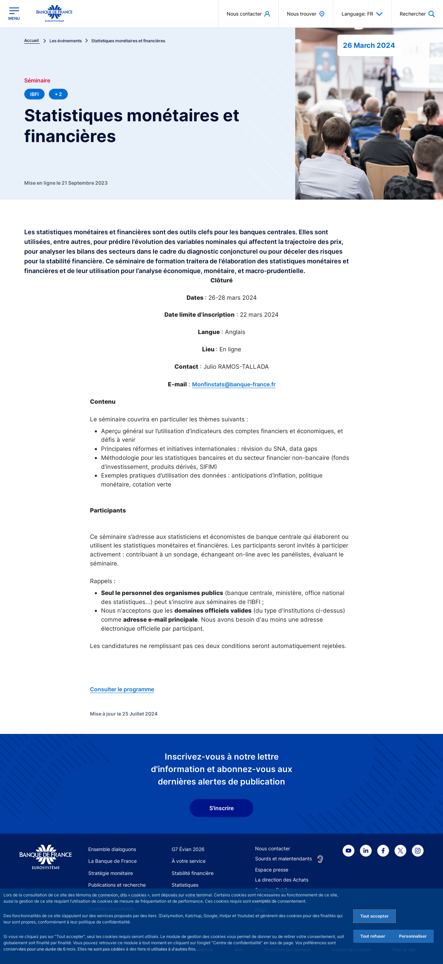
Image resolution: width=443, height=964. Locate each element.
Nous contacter (272, 848)
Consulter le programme (122, 689)
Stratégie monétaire (110, 873)
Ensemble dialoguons (112, 849)
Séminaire (37, 80)
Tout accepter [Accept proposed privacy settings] (374, 916)
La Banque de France (112, 861)
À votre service (189, 861)
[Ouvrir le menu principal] (14, 13)
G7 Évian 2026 (188, 849)
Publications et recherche (117, 885)
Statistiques (185, 885)
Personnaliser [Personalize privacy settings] (413, 936)
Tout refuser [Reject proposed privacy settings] (372, 936)
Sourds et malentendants (283, 858)
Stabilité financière (193, 873)
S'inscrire (221, 808)
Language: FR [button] (362, 13)
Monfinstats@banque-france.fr (233, 384)
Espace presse (271, 870)
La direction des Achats (281, 880)
